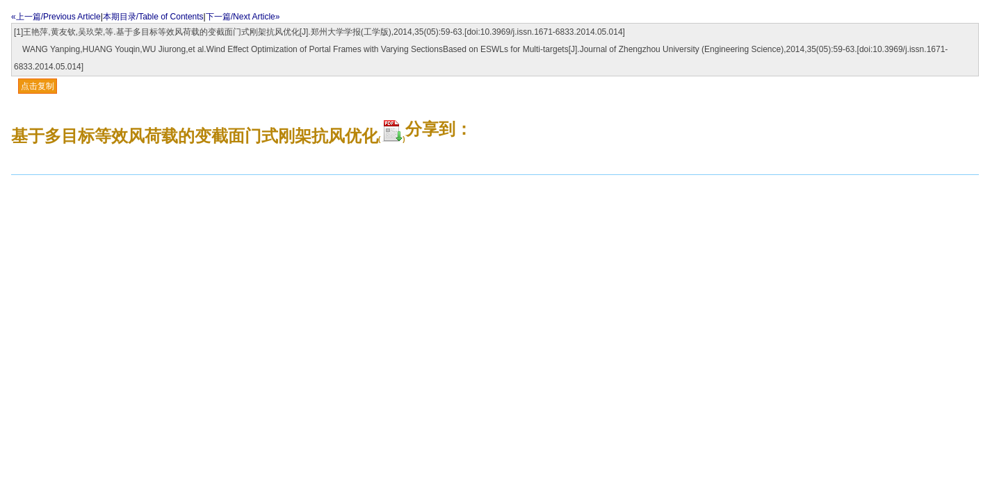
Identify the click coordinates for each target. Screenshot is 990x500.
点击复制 (37, 86)
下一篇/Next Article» (243, 17)
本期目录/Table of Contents (153, 17)
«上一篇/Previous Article (56, 17)
